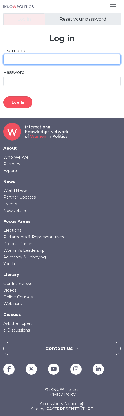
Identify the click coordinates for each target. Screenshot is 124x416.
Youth (9, 263)
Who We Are (15, 157)
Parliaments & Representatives (33, 237)
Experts (10, 170)
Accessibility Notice (62, 404)
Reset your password (82, 19)
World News (15, 190)
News (9, 181)
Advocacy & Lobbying (24, 257)
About (10, 148)
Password (14, 72)
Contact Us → (62, 348)
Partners (11, 163)
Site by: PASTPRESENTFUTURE (62, 409)
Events (10, 203)
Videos (9, 290)
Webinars (12, 303)
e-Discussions (16, 330)
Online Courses (18, 296)
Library (11, 274)
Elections (12, 230)
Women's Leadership (24, 250)
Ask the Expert (17, 323)
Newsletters (15, 210)
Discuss (12, 314)
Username (15, 50)
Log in (24, 19)
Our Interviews (17, 283)
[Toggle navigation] (113, 6)
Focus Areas (17, 221)
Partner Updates (19, 197)
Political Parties (18, 243)
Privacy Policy (62, 394)
